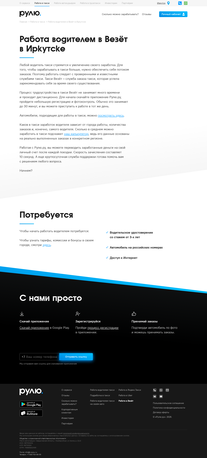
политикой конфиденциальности (76, 433)
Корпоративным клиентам (70, 411)
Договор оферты (161, 412)
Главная (23, 21)
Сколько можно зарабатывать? (120, 14)
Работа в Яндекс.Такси (130, 390)
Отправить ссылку (76, 356)
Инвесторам (111, 3)
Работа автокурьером (64, 3)
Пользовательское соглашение (168, 403)
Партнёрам (127, 3)
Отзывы (146, 14)
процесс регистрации (102, 328)
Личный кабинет (171, 14)
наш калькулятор (76, 134)
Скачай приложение (34, 328)
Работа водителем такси (102, 390)
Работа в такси (41, 3)
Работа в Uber (125, 395)
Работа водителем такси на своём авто (102, 402)
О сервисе (25, 3)
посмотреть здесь (111, 115)
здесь (47, 245)
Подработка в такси (100, 395)
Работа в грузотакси (90, 3)
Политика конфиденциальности (169, 407)
